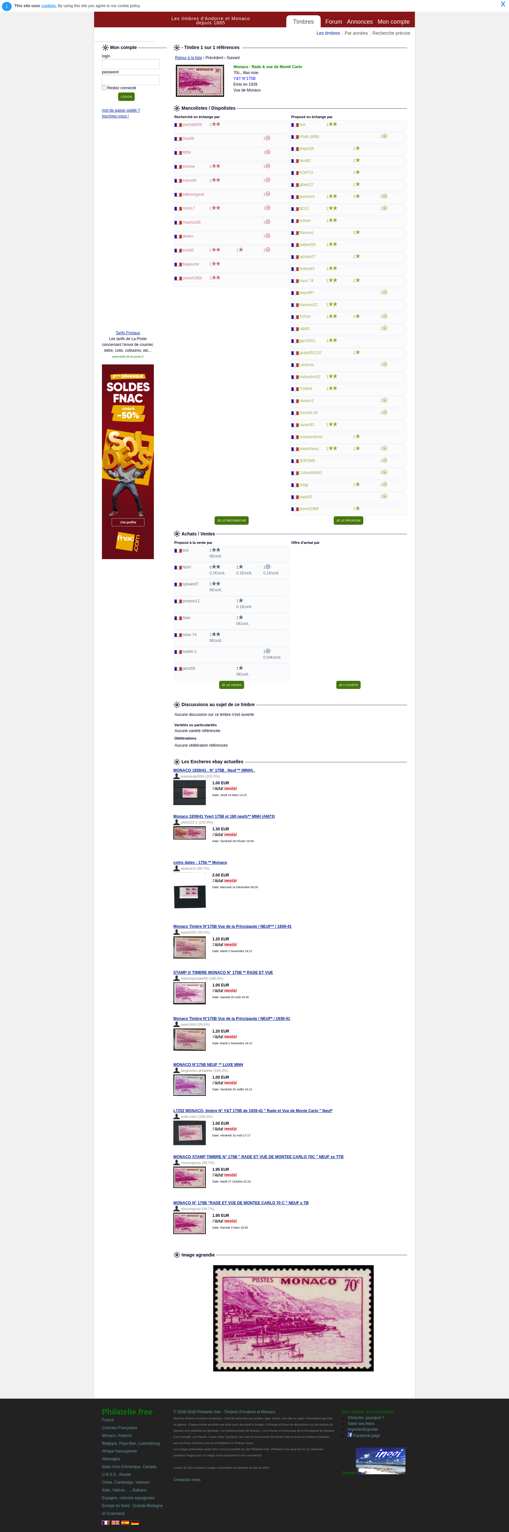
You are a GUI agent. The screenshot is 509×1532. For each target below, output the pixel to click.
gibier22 (306, 184)
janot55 (188, 668)
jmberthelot (308, 449)
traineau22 (308, 304)
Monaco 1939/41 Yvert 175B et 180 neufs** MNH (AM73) (224, 816)
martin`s (189, 651)
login (106, 56)
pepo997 (307, 292)
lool (302, 124)
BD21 (304, 208)
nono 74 (306, 280)
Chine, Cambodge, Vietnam (126, 1482)
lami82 (305, 160)
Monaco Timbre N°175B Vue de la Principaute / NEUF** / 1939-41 (232, 926)
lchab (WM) (309, 136)
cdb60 (304, 328)
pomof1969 (192, 278)
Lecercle (306, 364)
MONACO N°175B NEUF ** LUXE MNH (208, 1064)
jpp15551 (307, 340)
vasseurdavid (310, 437)
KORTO (306, 172)
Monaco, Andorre (116, 1435)
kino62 (188, 250)
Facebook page (364, 1435)
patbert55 (307, 244)
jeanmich (307, 196)
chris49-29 (308, 413)
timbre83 (307, 268)
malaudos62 (309, 376)
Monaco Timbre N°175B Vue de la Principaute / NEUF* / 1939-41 (231, 1018)
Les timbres (328, 33)
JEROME (307, 461)
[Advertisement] (128, 226)
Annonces (360, 21)
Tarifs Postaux (128, 333)
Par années (356, 33)
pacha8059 (192, 124)
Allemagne (111, 1459)
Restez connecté (121, 88)
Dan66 (188, 138)
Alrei (186, 618)
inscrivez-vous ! (115, 116)
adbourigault (193, 194)
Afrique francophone (119, 1451)
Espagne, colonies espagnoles (128, 1498)
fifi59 (186, 152)
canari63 (306, 425)
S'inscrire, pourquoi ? (366, 1418)
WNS (266, 1467)
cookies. (49, 6)
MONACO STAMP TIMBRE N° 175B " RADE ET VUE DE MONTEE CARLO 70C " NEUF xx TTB (258, 1157)
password (110, 72)
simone (188, 166)
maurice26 (191, 222)
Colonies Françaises (119, 1428)
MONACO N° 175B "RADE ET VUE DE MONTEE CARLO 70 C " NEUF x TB (241, 1203)
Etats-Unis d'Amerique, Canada (129, 1467)
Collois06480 (310, 473)
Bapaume (190, 264)
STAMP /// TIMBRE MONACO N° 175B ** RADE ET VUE (223, 972)
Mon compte (394, 21)
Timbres (303, 21)
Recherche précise (391, 33)
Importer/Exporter (363, 1429)
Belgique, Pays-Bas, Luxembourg (131, 1443)
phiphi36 (306, 148)
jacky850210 (310, 352)
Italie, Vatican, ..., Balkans (124, 1490)
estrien (305, 220)
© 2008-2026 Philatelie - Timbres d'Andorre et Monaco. (224, 1412)
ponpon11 (191, 601)
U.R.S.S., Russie (116, 1474)
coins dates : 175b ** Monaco (200, 862)
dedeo (187, 236)
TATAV (305, 316)
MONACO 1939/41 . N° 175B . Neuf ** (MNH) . (214, 770)
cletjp (303, 485)
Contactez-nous (187, 1479)
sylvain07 (307, 256)
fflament (306, 232)
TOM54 (305, 388)
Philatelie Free (131, 27)
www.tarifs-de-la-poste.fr (127, 356)
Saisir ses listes (361, 1423)
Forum (333, 21)
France (108, 1420)
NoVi (186, 567)
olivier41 (306, 400)
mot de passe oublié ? (121, 110)
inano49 (189, 180)
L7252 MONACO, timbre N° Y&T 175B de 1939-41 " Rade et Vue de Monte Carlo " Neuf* (252, 1111)
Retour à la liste (188, 57)
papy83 (305, 497)
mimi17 (188, 208)
